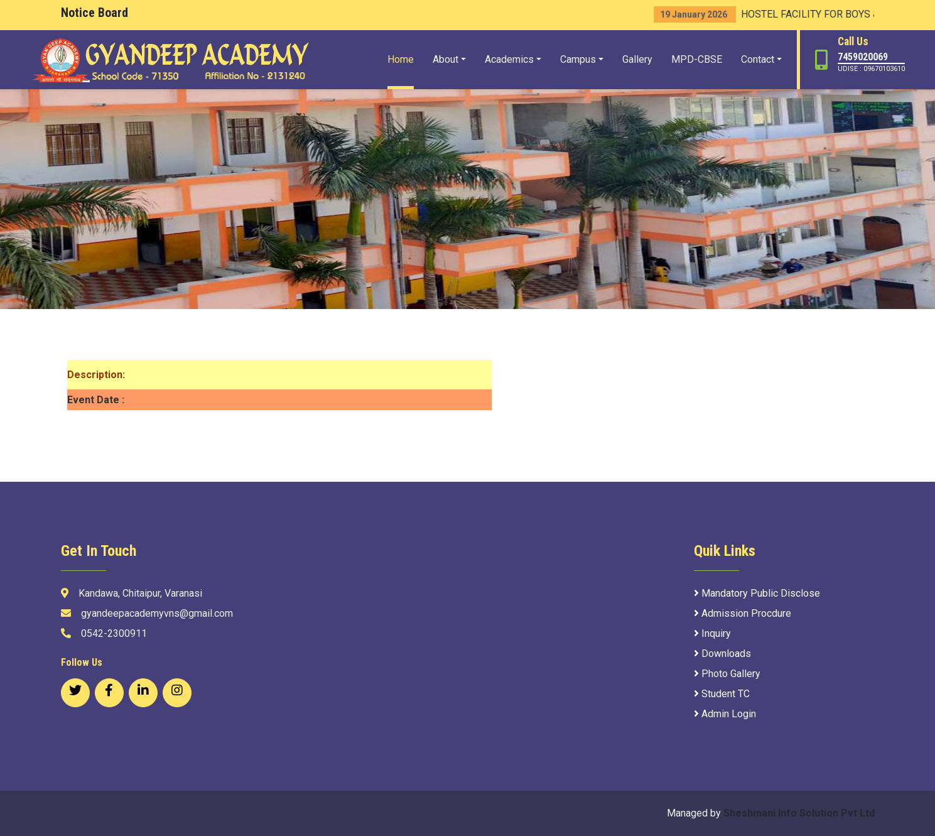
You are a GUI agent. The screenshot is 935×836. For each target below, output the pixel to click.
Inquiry (712, 633)
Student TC (722, 694)
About (445, 59)
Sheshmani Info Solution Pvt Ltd (799, 813)
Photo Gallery (727, 674)
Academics (509, 59)
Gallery (637, 59)
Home (400, 59)
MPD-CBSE (696, 59)
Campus (578, 59)
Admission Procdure (742, 613)
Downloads (722, 654)
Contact (757, 59)
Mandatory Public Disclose (757, 593)
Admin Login (725, 714)
